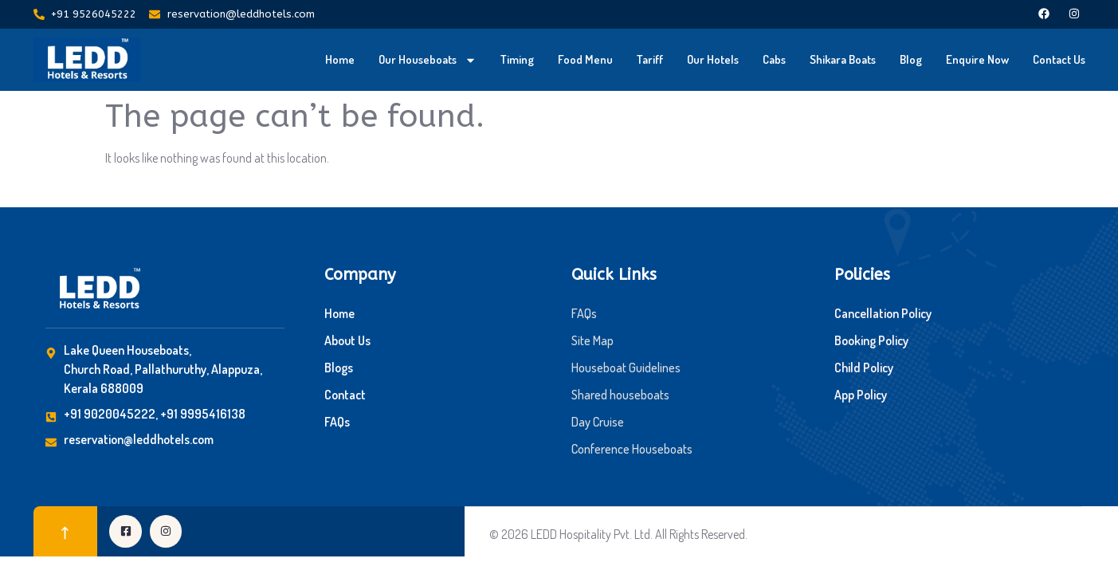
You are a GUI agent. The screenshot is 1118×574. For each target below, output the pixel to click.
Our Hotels (713, 59)
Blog (911, 59)
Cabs (774, 59)
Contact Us (1059, 59)
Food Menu (585, 59)
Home (340, 59)
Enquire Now (977, 59)
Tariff (650, 59)
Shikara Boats (843, 59)
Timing (517, 59)
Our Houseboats (428, 60)
